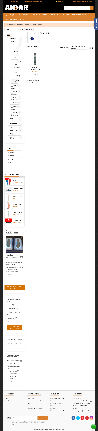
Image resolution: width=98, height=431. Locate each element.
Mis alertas (53, 408)
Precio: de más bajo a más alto (79, 47)
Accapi (12, 152)
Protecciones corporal (15, 98)
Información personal (57, 398)
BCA (11, 162)
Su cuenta (54, 394)
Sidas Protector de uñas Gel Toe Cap (18, 204)
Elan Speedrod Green (18, 212)
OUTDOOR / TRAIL (24, 15)
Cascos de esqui (14, 86)
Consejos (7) (12, 318)
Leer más (9, 275)
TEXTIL (45, 15)
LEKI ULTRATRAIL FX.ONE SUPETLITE (18, 196)
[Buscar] (79, 8)
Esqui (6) (11, 305)
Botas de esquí (16, 56)
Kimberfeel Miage (18, 188)
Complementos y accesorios (15, 114)
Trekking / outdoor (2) (13, 313)
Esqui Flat (16, 81)
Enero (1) (12, 363)
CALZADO (36, 15)
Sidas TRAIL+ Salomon (18, 180)
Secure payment (32, 406)
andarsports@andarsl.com (33, 1)
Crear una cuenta (87, 1)
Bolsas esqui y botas (16, 70)
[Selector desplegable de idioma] (60, 1)
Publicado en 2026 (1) (14, 361)
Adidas (12, 156)
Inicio (9, 35)
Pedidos (53, 401)
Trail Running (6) (13, 309)
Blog (22, 19)
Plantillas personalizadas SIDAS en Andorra (14, 257)
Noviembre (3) (14, 371)
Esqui (15, 45)
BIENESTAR (54, 15)
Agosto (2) (13, 376)
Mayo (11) (12, 381)
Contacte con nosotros (34, 408)
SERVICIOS (65, 15)
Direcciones (54, 406)
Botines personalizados (16, 76)
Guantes (16, 103)
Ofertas (6, 398)
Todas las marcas (79, 15)
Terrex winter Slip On (18, 220)
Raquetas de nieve (15, 107)
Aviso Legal (30, 398)
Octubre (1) (13, 374)
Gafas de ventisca (14, 93)
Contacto (77, 394)
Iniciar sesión (77, 1)
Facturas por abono (56, 403)
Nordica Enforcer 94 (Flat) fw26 (35, 69)
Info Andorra (11, 19)
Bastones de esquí (16, 62)
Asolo (11, 159)
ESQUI (12, 15)
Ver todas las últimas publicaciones (14, 287)
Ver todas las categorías (15, 327)
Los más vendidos (11, 175)
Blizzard (12, 166)
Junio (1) (12, 378)
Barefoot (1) (12, 322)
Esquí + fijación (16, 49)
